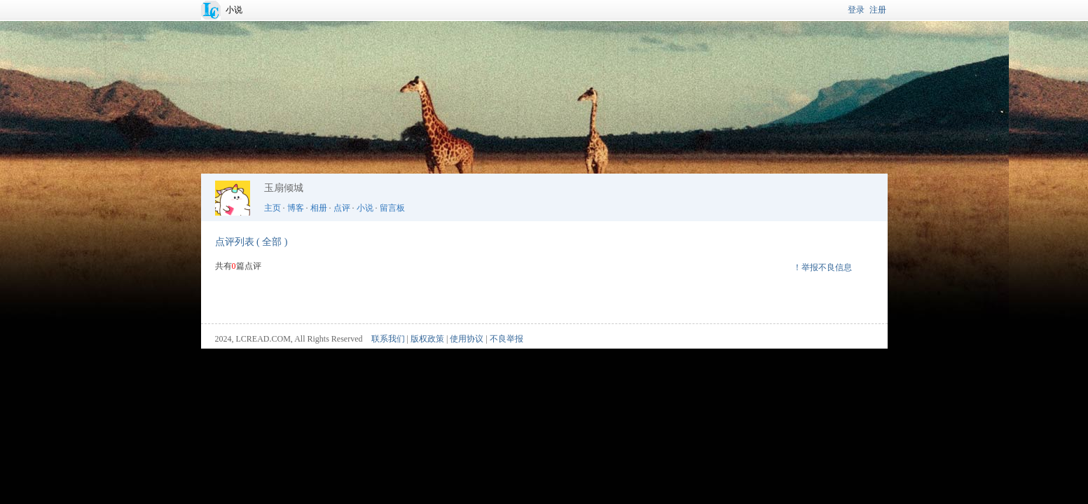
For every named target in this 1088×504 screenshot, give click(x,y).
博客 (295, 208)
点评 (341, 208)
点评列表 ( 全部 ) (251, 242)
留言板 (392, 208)
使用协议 (466, 339)
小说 (234, 10)
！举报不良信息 (822, 267)
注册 (877, 10)
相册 (318, 208)
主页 (272, 208)
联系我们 (388, 339)
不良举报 (506, 339)
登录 (856, 10)
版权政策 (427, 339)
